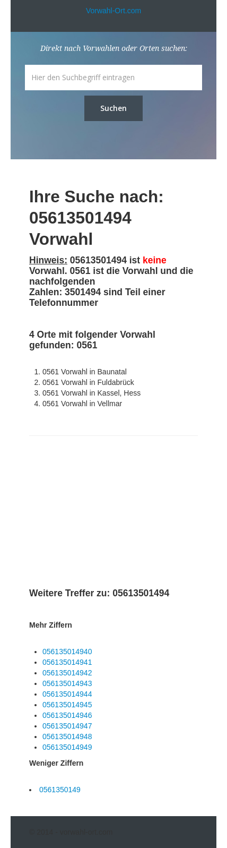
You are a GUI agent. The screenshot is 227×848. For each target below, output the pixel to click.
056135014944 (67, 694)
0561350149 (60, 789)
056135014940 (67, 651)
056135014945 (67, 704)
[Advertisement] (108, 513)
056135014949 (67, 747)
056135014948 (67, 736)
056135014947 (67, 726)
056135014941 (67, 662)
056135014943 (67, 683)
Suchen (113, 108)
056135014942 (67, 673)
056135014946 (67, 715)
